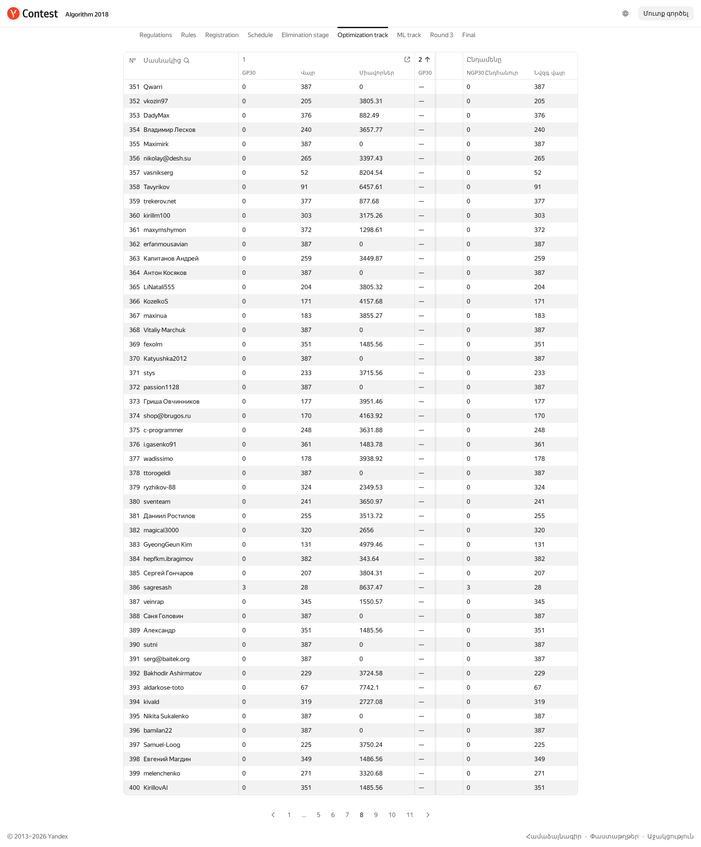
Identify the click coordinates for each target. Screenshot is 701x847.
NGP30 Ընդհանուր (497, 72)
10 (392, 814)
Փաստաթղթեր (614, 836)
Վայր (302, 72)
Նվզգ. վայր (554, 72)
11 (410, 814)
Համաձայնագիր (554, 836)
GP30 (253, 72)
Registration (222, 34)
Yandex (58, 836)
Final (468, 34)
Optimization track (363, 34)
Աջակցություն (670, 836)
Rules (188, 34)
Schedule (260, 34)
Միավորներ (361, 72)
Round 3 (441, 34)
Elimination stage (305, 34)
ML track (409, 34)
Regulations (155, 34)
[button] (167, 60)
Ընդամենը (489, 59)
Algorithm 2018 (87, 14)
